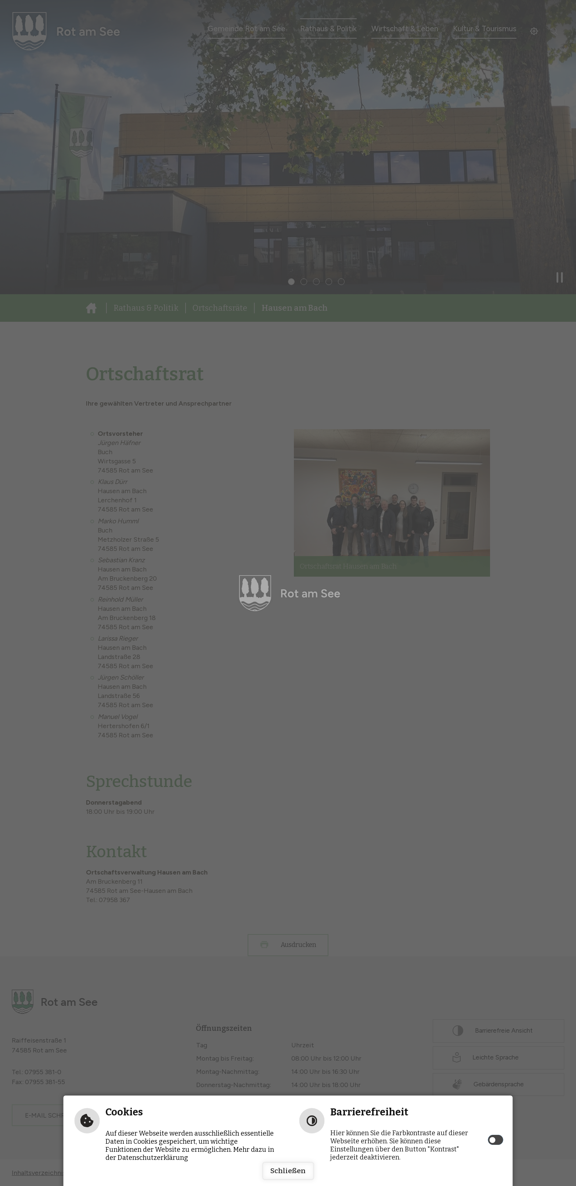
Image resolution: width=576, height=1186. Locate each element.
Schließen (288, 1171)
